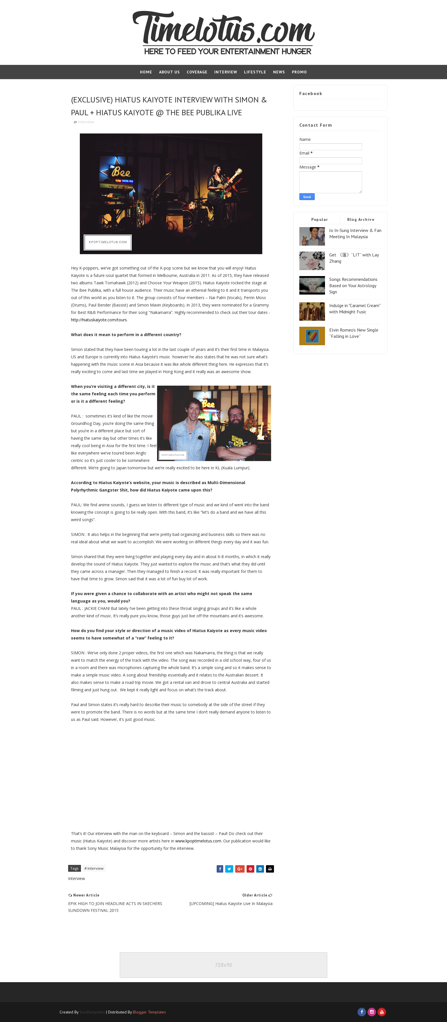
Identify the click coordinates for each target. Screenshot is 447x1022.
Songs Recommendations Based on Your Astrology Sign (353, 285)
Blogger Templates (149, 1012)
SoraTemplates (92, 1012)
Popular (319, 219)
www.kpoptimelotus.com (198, 841)
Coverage (197, 72)
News (279, 72)
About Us (169, 72)
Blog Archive (361, 219)
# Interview (93, 868)
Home (146, 72)
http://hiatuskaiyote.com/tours (99, 319)
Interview (225, 72)
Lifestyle (255, 72)
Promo (299, 72)
